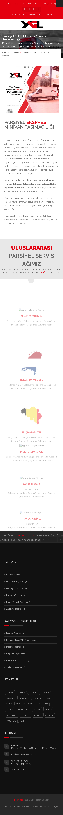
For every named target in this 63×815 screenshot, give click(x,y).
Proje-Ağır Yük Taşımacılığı (18, 602)
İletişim (54, 807)
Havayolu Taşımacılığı (16, 595)
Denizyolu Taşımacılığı (16, 581)
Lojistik (16, 52)
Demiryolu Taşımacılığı (16, 588)
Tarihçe (9, 807)
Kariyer (48, 15)
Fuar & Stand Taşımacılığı (17, 660)
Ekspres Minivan (29, 52)
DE (9, 4)
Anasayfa (5, 52)
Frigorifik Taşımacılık (15, 653)
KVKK (46, 807)
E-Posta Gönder (30, 4)
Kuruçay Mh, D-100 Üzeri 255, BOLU (26, 15)
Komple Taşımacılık (15, 633)
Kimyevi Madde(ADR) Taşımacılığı (21, 640)
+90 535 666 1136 (20, 769)
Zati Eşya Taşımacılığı (16, 609)
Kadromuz (37, 807)
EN (17, 4)
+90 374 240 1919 (49, 4)
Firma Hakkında (22, 807)
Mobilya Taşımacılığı (15, 647)
